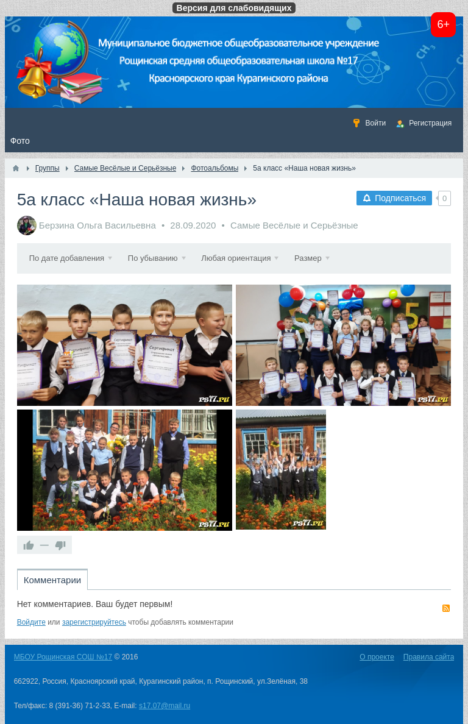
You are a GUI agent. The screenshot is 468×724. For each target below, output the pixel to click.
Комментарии (52, 580)
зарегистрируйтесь (94, 622)
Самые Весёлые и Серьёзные (294, 225)
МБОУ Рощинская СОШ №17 (63, 657)
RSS (446, 608)
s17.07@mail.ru (164, 705)
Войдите (31, 622)
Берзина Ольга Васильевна (97, 225)
